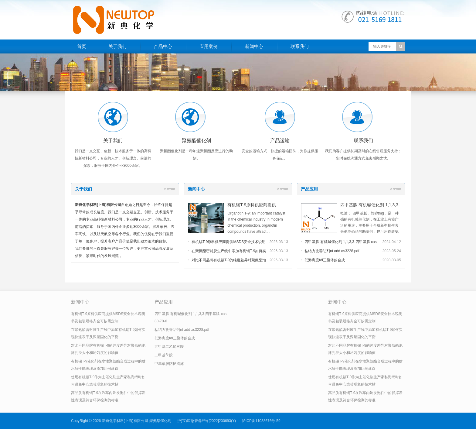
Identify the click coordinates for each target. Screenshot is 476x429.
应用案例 (208, 46)
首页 (81, 46)
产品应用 (309, 189)
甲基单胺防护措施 (169, 364)
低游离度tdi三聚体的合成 (324, 260)
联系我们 (300, 46)
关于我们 (117, 46)
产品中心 (163, 46)
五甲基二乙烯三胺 (169, 347)
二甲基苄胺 (164, 355)
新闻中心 (254, 46)
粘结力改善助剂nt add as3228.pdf (331, 251)
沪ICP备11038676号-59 (261, 421)
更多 (169, 189)
